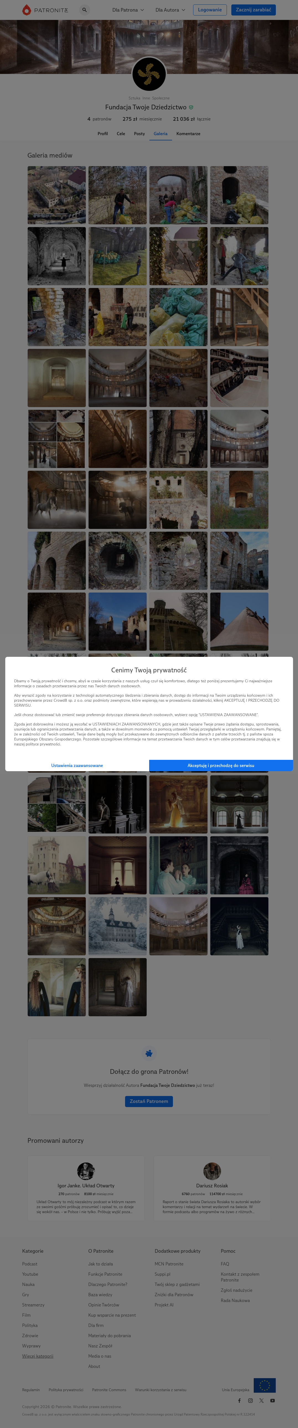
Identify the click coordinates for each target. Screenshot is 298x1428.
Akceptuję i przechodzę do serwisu (221, 765)
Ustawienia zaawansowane (77, 765)
